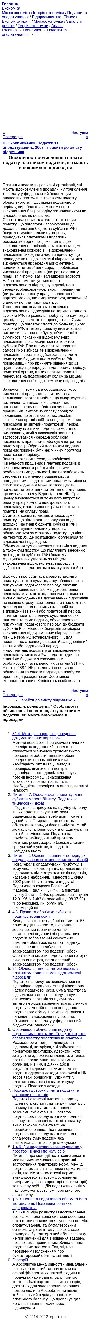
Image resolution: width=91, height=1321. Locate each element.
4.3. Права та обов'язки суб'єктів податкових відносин (41, 914)
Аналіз (57, 26)
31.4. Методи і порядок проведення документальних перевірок (44, 736)
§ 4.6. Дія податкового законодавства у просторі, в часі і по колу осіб (47, 1149)
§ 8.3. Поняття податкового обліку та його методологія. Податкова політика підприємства (49, 1203)
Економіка (11, 8)
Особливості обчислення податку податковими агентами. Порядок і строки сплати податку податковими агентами (49, 1033)
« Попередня (13, 134)
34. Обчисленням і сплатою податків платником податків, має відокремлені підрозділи (46, 973)
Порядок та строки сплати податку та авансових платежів (45, 1092)
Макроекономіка (48, 21)
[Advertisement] (45, 82)
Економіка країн (16, 21)
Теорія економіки (33, 26)
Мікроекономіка (16, 13)
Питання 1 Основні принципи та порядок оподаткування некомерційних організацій (50, 857)
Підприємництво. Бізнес (53, 17)
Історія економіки (48, 13)
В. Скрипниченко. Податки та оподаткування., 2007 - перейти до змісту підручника (42, 147)
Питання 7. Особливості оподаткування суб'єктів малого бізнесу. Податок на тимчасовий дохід (47, 799)
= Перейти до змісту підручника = (45, 700)
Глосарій (20, 1260)
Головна (9, 30)
